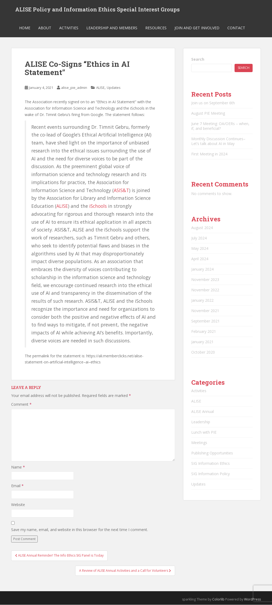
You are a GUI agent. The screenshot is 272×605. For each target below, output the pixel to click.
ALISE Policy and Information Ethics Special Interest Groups (97, 9)
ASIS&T (121, 190)
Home (24, 27)
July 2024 (199, 238)
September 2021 (205, 321)
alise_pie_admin (74, 87)
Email (17, 485)
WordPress (252, 599)
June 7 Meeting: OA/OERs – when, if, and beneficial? (220, 126)
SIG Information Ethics (210, 463)
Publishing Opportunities (212, 452)
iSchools (98, 206)
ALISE (100, 87)
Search (197, 59)
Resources (156, 27)
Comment (21, 404)
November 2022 (205, 289)
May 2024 (199, 248)
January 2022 (202, 300)
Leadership (200, 421)
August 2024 (202, 227)
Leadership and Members (111, 27)
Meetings (199, 442)
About (44, 27)
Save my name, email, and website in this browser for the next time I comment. (79, 529)
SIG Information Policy (210, 473)
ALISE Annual (202, 411)
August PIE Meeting (208, 113)
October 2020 (203, 352)
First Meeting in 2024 (209, 153)
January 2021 (202, 341)
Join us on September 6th (213, 102)
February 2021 (203, 331)
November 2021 (205, 310)
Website (18, 504)
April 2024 (199, 258)
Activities (68, 27)
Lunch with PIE (203, 432)
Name (18, 467)
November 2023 (205, 279)
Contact (236, 27)
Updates (114, 87)
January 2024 (202, 269)
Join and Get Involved (197, 27)
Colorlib (218, 599)
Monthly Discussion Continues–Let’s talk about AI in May (218, 141)
